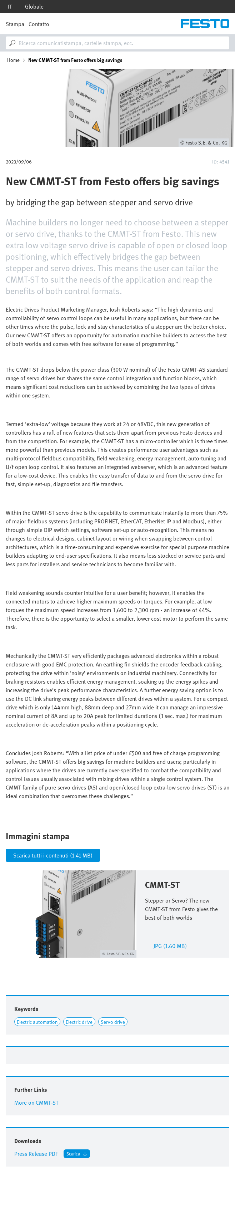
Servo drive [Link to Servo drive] (113, 1022)
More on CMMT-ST (36, 1102)
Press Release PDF (36, 1153)
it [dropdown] (10, 6)
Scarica (73, 1153)
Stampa (15, 24)
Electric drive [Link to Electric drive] (79, 1022)
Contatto (39, 24)
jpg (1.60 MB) (170, 945)
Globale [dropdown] (34, 6)
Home (13, 60)
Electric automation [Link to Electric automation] (37, 1022)
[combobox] (117, 42)
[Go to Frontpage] (205, 23)
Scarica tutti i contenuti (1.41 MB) (52, 855)
